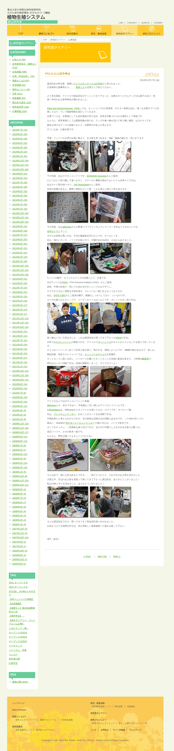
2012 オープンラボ (18, 587)
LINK (121, 23)
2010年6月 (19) (19, 397)
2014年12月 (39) (20, 160)
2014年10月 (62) (20, 169)
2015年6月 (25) (19, 134)
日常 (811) (17, 93)
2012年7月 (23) (19, 287)
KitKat (118, 337)
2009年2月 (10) (19, 467)
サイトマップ (135, 730)
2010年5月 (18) (19, 401)
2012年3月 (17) (19, 305)
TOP (45, 40)
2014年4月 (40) (19, 195)
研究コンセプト (46, 30)
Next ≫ (117, 556)
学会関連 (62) (19, 85)
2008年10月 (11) (20, 485)
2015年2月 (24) (19, 152)
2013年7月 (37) (19, 235)
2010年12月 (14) (20, 371)
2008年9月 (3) (19, 489)
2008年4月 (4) (19, 511)
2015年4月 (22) (19, 143)
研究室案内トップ (24, 730)
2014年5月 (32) (19, 191)
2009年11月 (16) (20, 428)
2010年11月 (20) (20, 375)
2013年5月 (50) (19, 244)
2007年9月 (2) (19, 542)
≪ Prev (87, 556)
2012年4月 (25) (19, 301)
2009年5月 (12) (19, 454)
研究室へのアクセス (45, 730)
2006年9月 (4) (19, 555)
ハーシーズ (105, 342)
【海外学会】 (16, 616)
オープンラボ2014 (18, 637)
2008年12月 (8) (19, 476)
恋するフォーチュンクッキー (80, 423)
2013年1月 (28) (19, 261)
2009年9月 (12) (19, 436)
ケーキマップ (15, 645)
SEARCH (145, 23)
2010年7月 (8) (19, 393)
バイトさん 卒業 (18, 650)
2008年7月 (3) (19, 498)
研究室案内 (72, 30)
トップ (20, 30)
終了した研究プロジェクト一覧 (133, 723)
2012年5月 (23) (19, 296)
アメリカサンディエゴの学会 (88, 83)
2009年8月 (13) (19, 441)
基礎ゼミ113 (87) (20, 80)
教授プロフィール (48, 720)
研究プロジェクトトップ (103, 723)
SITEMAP (158, 23)
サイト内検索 (119, 730)
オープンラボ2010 (18, 632)
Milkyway (51, 405)
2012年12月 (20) (20, 266)
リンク (93, 730)
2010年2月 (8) (19, 415)
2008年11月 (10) (20, 480)
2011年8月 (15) (19, 336)
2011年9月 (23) (19, 331)
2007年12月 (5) (19, 529)
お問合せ (105, 730)
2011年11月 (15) (20, 322)
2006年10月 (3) (19, 550)
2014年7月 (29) (19, 182)
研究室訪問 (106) (20, 107)
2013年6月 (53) (19, 239)
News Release (19, 710)
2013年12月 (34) (20, 213)
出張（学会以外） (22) (23, 76)
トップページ (18, 703)
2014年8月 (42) (19, 178)
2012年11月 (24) (20, 270)
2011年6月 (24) (19, 344)
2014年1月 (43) (19, 209)
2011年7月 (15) (19, 340)
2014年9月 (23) (19, 173)
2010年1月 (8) (19, 419)
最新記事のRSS (20, 682)
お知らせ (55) (19, 59)
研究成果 (119, 706)
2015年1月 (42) (19, 156)
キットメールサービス (96, 354)
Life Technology (81, 184)
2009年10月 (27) (20, 432)
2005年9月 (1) (19, 564)
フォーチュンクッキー (65, 414)
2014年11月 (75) (20, 165)
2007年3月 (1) (19, 546)
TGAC (65, 282)
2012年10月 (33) (20, 274)
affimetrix (67, 227)
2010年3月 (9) (19, 410)
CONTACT (132, 23)
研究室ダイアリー (124, 30)
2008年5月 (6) (19, 507)
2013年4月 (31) (19, 248)
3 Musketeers (53, 409)
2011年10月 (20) (20, 327)
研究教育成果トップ (101, 706)
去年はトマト (53, 231)
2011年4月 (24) (19, 353)
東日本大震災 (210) (21, 102)
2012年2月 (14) (19, 309)
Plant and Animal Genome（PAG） (64, 108)
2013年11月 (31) (20, 217)
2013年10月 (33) (20, 222)
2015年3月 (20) (19, 147)
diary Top (102, 556)
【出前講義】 (15, 603)
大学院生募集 (67, 720)
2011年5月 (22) (19, 349)
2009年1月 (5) (19, 472)
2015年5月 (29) (19, 138)
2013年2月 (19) (19, 257)
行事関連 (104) (19, 111)
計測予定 (13, 663)
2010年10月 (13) (20, 380)
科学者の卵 (14, 659)
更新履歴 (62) (19, 98)
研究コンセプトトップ (26, 720)
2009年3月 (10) (19, 463)
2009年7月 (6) (19, 445)
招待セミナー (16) (21, 89)
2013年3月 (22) (19, 252)
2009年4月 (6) (19, 458)
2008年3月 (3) (19, 515)
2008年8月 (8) (19, 494)
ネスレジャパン (63, 342)
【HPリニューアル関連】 (21, 599)
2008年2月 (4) (19, 520)
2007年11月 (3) (19, 533)
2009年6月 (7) (19, 450)
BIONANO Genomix (97, 176)
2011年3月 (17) (19, 358)
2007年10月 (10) (20, 537)
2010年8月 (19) (19, 388)
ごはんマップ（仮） (19, 628)
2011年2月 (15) (19, 362)
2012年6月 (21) (19, 292)
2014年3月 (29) (19, 200)
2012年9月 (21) (19, 279)
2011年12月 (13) (20, 318)
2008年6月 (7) (19, 502)
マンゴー (13, 654)
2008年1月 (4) (19, 524)
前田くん (80, 87)
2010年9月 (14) (19, 384)
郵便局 (145, 358)
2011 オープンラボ (18, 582)
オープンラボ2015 (18, 641)
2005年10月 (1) (19, 559)
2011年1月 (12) (19, 366)
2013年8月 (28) (19, 231)
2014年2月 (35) (19, 204)
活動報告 (131, 706)
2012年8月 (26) (19, 283)
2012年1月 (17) (19, 314)
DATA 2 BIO (59, 295)
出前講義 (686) (19, 72)
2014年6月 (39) (19, 187)
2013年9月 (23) (19, 226)
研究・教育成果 (98, 30)
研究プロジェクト (150, 30)
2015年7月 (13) (19, 130)
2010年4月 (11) (19, 406)
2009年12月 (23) (20, 423)
